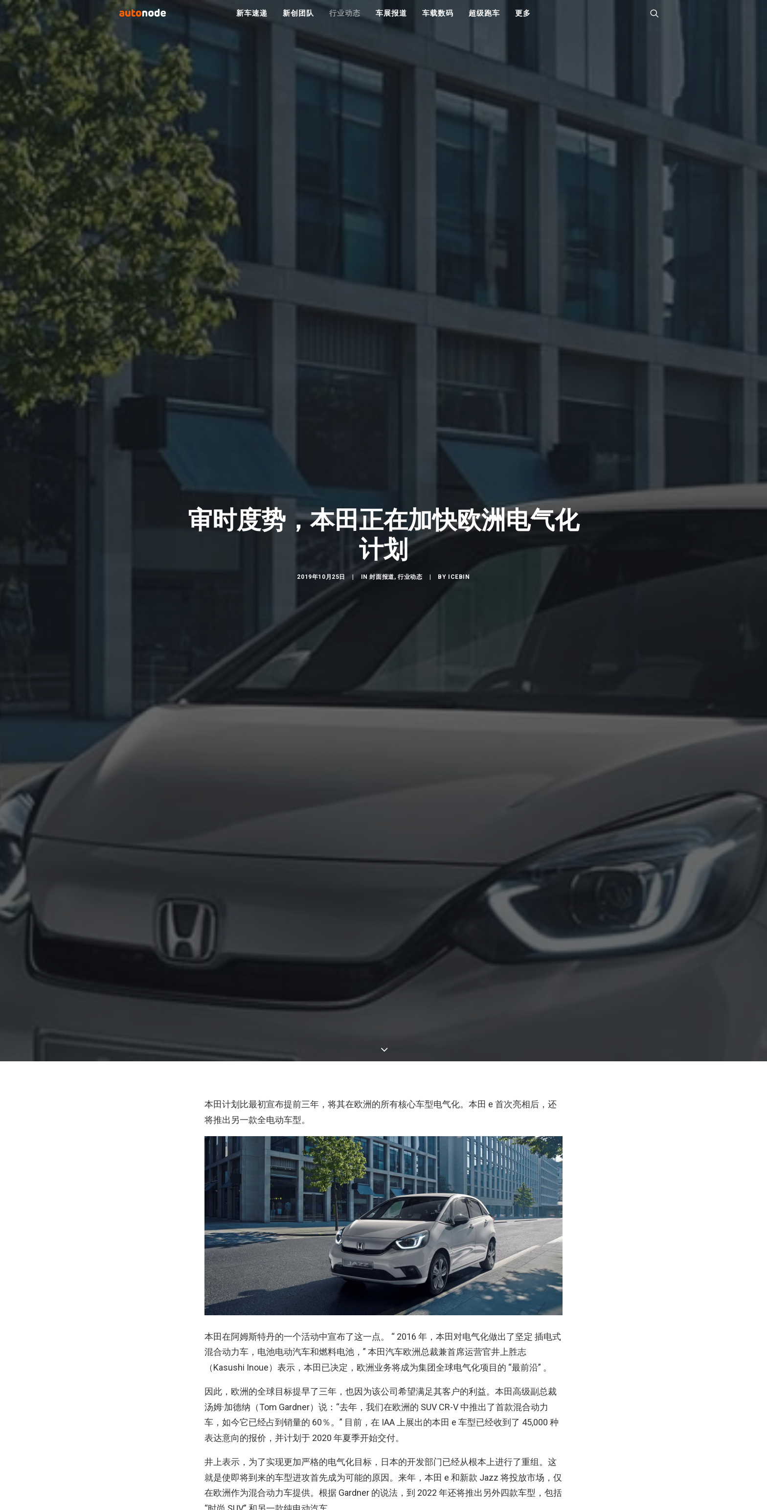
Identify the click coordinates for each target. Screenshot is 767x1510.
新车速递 (251, 19)
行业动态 (344, 19)
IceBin (459, 619)
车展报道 (391, 19)
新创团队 (298, 19)
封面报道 (381, 619)
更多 (523, 19)
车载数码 (437, 19)
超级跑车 (484, 19)
